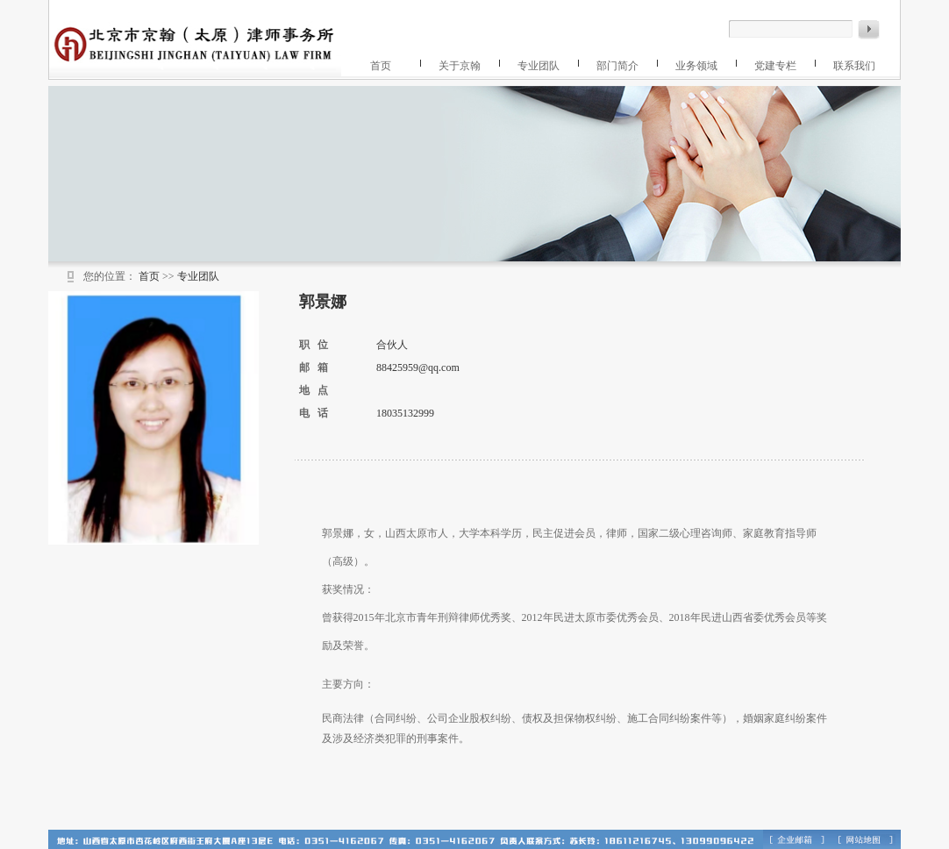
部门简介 (617, 66)
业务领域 (696, 66)
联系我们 (854, 66)
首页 (380, 66)
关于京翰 (460, 66)
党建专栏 (775, 66)
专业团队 (538, 66)
